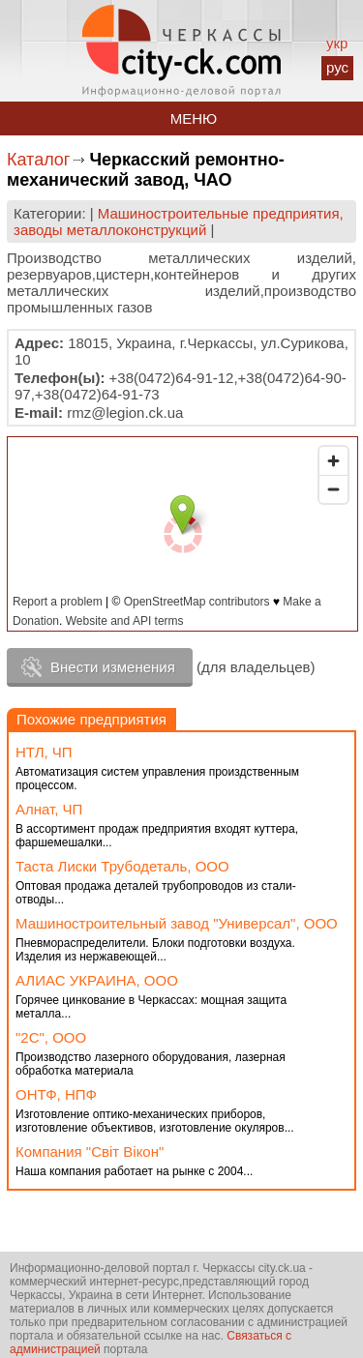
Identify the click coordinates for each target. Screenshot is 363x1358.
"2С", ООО (50, 1037)
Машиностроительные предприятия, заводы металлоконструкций (179, 221)
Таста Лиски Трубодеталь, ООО (122, 866)
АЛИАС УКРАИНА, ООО (96, 980)
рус (337, 67)
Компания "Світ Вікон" (89, 1151)
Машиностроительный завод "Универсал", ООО (176, 923)
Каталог (38, 159)
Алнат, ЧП (48, 809)
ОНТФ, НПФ (56, 1094)
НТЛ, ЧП (44, 752)
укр (337, 43)
